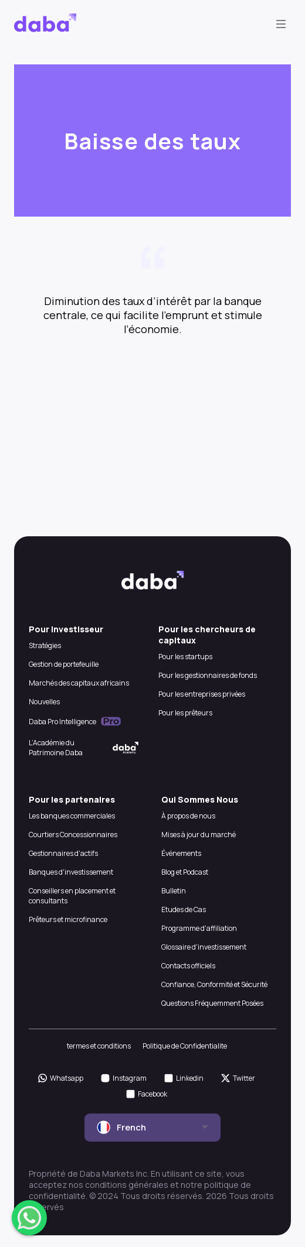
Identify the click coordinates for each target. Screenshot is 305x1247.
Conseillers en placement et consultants (72, 896)
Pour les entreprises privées (201, 694)
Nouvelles (44, 702)
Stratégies (45, 645)
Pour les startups (185, 657)
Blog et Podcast (184, 872)
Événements (181, 853)
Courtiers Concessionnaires (73, 835)
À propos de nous (188, 816)
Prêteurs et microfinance (68, 919)
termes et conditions (99, 1046)
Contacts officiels (188, 966)
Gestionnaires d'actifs (63, 853)
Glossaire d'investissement (203, 947)
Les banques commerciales (72, 816)
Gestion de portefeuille (64, 664)
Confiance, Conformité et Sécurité (214, 984)
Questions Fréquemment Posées (212, 1003)
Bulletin (173, 891)
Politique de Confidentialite (185, 1046)
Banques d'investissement (71, 872)
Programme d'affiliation (199, 928)
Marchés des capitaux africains (79, 683)
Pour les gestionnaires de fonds (207, 675)
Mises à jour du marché (198, 835)
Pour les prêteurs (185, 713)
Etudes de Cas (183, 909)
